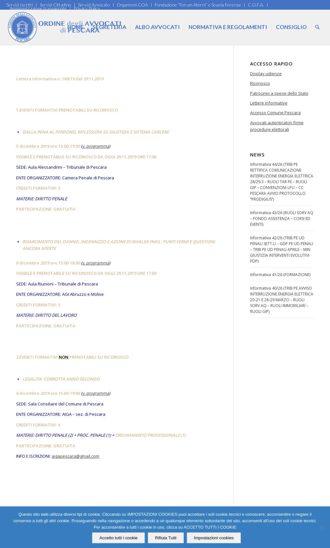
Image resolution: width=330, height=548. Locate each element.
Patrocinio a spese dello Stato (279, 93)
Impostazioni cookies (214, 537)
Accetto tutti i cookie (119, 537)
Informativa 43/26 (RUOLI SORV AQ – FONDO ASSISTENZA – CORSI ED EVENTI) (281, 218)
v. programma (95, 146)
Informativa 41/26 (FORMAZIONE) (280, 274)
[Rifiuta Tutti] (322, 527)
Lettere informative (268, 103)
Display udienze (266, 73)
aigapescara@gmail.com (75, 456)
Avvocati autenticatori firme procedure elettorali (277, 126)
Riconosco (260, 83)
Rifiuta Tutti (166, 537)
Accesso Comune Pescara (275, 112)
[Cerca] (317, 27)
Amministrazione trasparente (38, 8)
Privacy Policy (86, 8)
